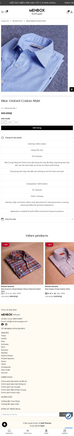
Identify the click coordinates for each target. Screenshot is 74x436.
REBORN (5, 333)
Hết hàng (37, 128)
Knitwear (5, 344)
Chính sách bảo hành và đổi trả (14, 381)
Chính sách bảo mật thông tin (13, 384)
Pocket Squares (7, 358)
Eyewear (4, 350)
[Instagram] (6, 324)
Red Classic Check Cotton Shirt (57, 289)
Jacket (4, 338)
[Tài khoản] (71, 12)
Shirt (3, 347)
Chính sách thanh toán (10, 393)
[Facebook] (2, 324)
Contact (65, 431)
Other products (37, 235)
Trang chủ (9, 431)
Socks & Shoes (7, 355)
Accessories (6, 367)
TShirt (3, 364)
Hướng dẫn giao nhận (10, 404)
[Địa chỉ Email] (37, 414)
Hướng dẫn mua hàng (10, 401)
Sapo (42, 426)
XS (2, 293)
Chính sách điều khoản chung (13, 390)
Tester (3, 336)
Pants (3, 361)
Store (46, 431)
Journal (4, 373)
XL (11, 293)
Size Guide (5, 370)
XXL (14, 293)
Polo (3, 341)
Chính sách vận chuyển (10, 387)
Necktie (4, 353)
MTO (19, 293)
